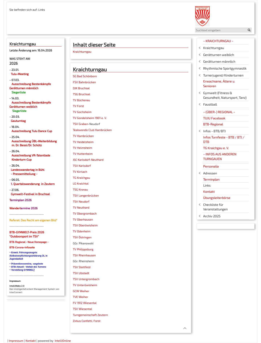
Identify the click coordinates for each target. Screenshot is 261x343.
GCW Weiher (81, 291)
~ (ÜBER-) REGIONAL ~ (219, 112)
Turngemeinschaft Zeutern (90, 314)
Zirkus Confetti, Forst (86, 320)
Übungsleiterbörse (216, 198)
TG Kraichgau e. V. (216, 148)
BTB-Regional (213, 124)
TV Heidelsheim (83, 142)
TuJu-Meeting (19, 74)
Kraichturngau (82, 51)
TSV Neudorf (81, 201)
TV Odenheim (81, 231)
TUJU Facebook (214, 118)
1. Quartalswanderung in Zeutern (33, 183)
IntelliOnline (63, 340)
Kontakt (209, 191)
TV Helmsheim (82, 147)
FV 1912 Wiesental (85, 302)
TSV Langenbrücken (86, 195)
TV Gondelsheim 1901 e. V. (90, 118)
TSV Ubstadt (81, 273)
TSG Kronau (80, 189)
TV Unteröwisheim (85, 285)
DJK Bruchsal (81, 88)
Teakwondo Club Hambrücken (92, 130)
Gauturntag (18, 120)
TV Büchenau (81, 100)
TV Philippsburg (83, 249)
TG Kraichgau (81, 177)
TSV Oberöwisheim (85, 225)
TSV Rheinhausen (84, 255)
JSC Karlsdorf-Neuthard (88, 159)
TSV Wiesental (82, 308)
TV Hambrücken (83, 136)
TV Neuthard (81, 207)
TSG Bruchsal (81, 94)
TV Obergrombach (85, 213)
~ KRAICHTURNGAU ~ (218, 41)
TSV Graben (80, 124)
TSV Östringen (82, 237)
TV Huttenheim (83, 153)
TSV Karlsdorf (82, 165)
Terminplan (211, 179)
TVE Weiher (80, 296)
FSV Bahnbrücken (84, 82)
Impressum (16, 340)
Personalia (211, 166)
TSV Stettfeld (81, 267)
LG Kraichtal (81, 183)
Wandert (15, 208)
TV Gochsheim (82, 112)
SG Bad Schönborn (85, 76)
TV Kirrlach (80, 171)
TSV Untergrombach (86, 279)
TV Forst (78, 106)
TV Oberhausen (83, 219)
